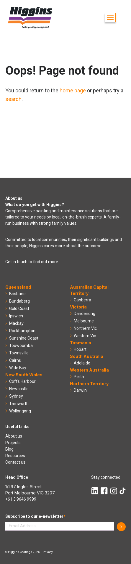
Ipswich (16, 316)
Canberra (82, 300)
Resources (15, 455)
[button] (110, 17)
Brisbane (17, 293)
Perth (79, 376)
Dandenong (84, 313)
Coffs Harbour (22, 381)
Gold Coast (19, 308)
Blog (9, 449)
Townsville (19, 353)
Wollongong (20, 411)
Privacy (48, 552)
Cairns (15, 360)
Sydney (16, 396)
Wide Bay (17, 367)
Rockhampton (22, 330)
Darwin (80, 390)
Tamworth (19, 403)
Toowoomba (21, 345)
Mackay (16, 323)
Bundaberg (19, 301)
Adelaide (82, 363)
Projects (13, 442)
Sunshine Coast (23, 338)
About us (13, 436)
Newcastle (19, 388)
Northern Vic (85, 328)
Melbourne (84, 321)
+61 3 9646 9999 (20, 499)
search (13, 99)
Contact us (15, 462)
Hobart (80, 349)
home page (73, 90)
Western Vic (85, 335)
